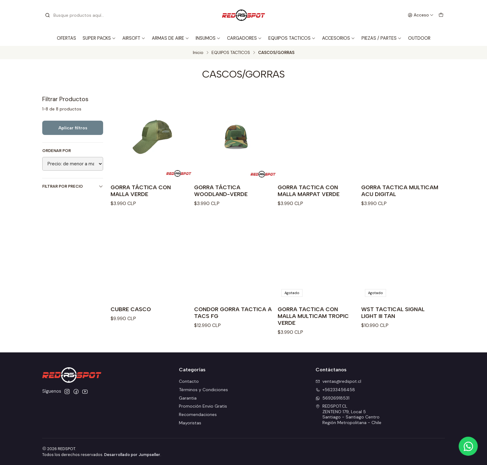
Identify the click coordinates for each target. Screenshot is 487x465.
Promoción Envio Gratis (203, 406)
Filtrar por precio (72, 186)
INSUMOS (208, 38)
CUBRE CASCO (131, 309)
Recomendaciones (198, 414)
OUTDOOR (419, 38)
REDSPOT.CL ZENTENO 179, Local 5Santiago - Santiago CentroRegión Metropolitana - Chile (348, 414)
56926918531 (332, 398)
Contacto (189, 381)
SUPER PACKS (99, 38)
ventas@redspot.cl (338, 381)
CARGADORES (244, 38)
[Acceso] (420, 15)
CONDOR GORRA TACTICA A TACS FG (233, 312)
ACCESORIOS (338, 38)
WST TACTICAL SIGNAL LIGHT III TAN (393, 312)
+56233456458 (335, 389)
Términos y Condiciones (203, 389)
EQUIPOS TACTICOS (292, 38)
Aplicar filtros (72, 128)
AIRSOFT (133, 38)
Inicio (198, 53)
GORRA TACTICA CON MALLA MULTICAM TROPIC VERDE (313, 316)
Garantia (188, 398)
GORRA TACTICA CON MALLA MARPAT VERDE (308, 190)
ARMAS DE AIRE (170, 38)
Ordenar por (56, 150)
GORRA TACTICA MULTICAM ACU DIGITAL (399, 190)
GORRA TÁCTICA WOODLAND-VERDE (221, 190)
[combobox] (76, 15)
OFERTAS (66, 38)
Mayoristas (190, 423)
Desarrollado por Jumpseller (132, 454)
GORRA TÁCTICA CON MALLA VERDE (141, 190)
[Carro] (441, 15)
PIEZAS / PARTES (382, 38)
